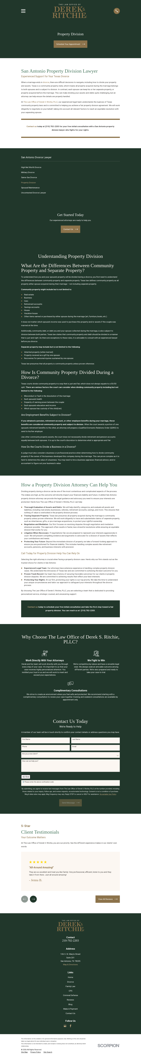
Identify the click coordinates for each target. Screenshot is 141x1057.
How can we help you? (30, 761)
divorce (46, 82)
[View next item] (33, 899)
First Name (26, 739)
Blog (70, 1004)
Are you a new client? (30, 754)
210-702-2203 (70, 940)
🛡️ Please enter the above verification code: (38, 782)
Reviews (70, 1000)
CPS (70, 991)
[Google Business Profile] (65, 1025)
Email (74, 746)
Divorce (70, 982)
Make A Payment (70, 1009)
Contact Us (70, 1013)
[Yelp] (76, 1025)
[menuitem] (70, 167)
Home (70, 977)
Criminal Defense (70, 995)
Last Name (76, 739)
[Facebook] (70, 1025)
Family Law (70, 986)
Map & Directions (70, 964)
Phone (24, 746)
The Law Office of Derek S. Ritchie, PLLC (41, 102)
